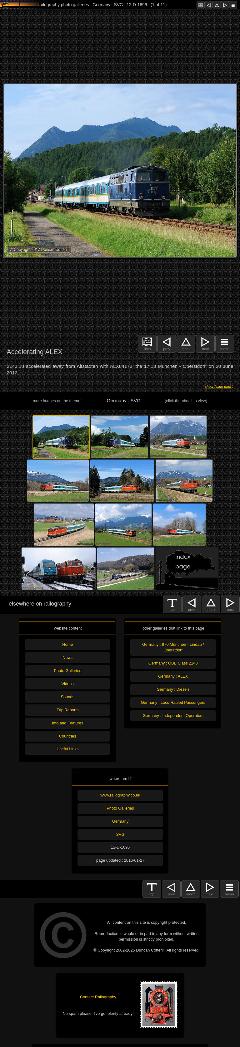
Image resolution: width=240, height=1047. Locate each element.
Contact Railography (98, 997)
